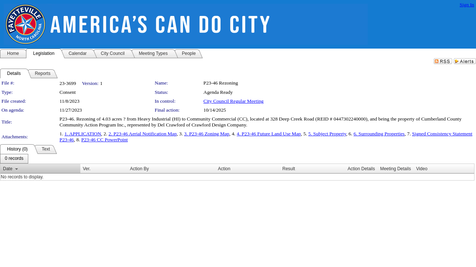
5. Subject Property (327, 133)
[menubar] (14, 159)
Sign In (467, 4)
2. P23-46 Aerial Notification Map (143, 133)
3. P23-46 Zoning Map (206, 133)
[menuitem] (14, 158)
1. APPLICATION (82, 133)
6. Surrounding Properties (379, 133)
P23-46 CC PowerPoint (104, 139)
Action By (139, 168)
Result (288, 168)
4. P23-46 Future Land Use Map (269, 133)
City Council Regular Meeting (233, 101)
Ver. (87, 168)
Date (7, 168)
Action (224, 168)
